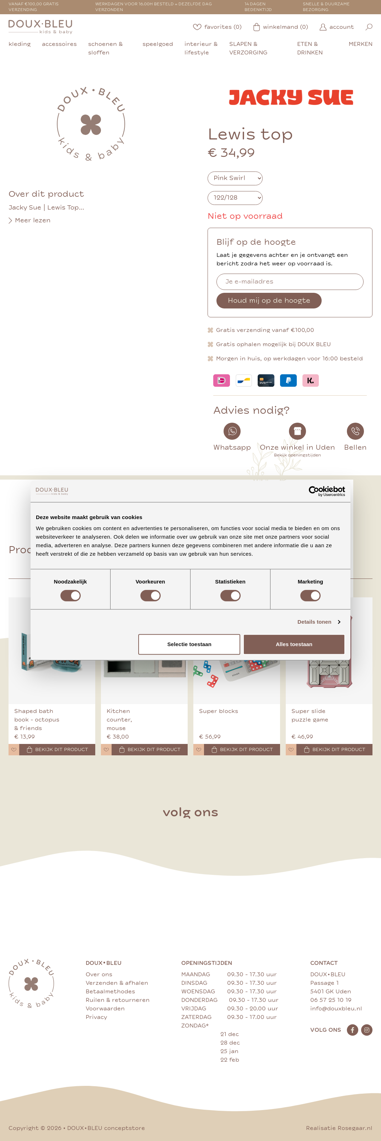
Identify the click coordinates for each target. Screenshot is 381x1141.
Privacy (96, 1017)
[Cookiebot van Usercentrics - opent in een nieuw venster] (314, 491)
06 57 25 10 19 (331, 1000)
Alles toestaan (294, 644)
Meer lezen (29, 221)
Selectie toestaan (189, 644)
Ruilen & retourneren (118, 1000)
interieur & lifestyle (201, 48)
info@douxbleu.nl (336, 1008)
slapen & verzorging (248, 48)
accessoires (59, 44)
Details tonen (314, 622)
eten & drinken (310, 48)
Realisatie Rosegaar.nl (339, 1128)
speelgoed (158, 44)
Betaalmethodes (110, 991)
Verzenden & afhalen (117, 983)
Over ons (99, 974)
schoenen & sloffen (105, 48)
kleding (20, 44)
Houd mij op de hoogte (269, 300)
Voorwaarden (105, 1008)
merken (360, 44)
